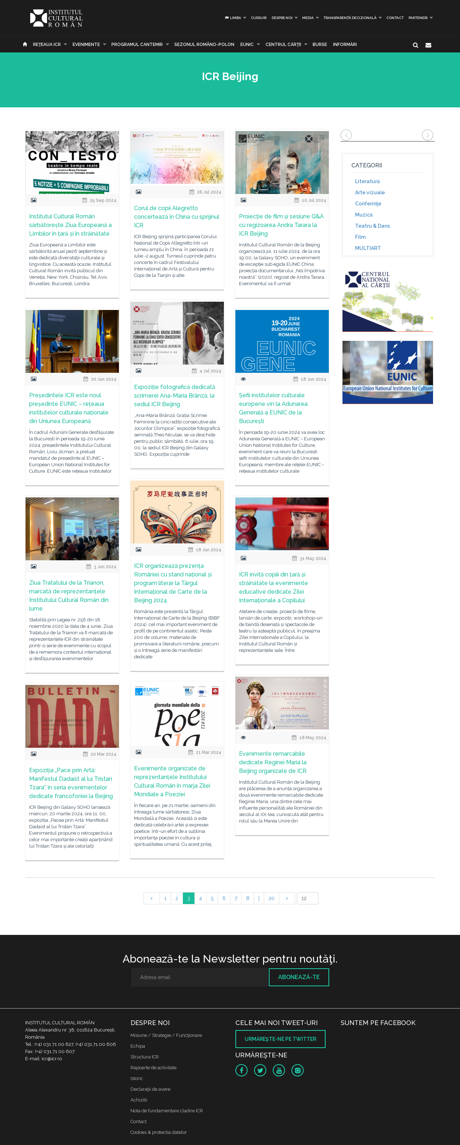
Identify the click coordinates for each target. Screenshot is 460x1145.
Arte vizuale (370, 192)
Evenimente (86, 44)
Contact (395, 18)
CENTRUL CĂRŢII (283, 44)
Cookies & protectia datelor (158, 1132)
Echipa (137, 1046)
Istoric (136, 1078)
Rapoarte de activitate (153, 1067)
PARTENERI (418, 18)
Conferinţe (368, 204)
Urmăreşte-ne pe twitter (280, 1039)
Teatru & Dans (372, 226)
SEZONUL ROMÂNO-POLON (204, 44)
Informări (345, 44)
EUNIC (247, 44)
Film (360, 237)
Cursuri (259, 18)
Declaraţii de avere (150, 1089)
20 (271, 898)
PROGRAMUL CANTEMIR (137, 44)
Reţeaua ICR (47, 44)
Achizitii (138, 1100)
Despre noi (282, 18)
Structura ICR (144, 1057)
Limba (232, 18)
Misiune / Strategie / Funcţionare (166, 1035)
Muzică (364, 215)
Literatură (367, 181)
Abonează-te (299, 977)
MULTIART (368, 248)
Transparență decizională (350, 18)
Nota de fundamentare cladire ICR (166, 1110)
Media (308, 18)
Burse (320, 44)
